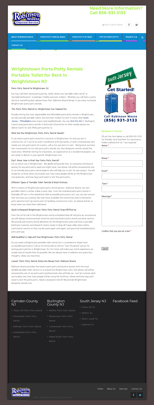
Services (123, 388)
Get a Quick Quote (113, 24)
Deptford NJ (88, 324)
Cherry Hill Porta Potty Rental (27, 310)
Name (105, 145)
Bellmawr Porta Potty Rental (27, 326)
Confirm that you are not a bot (116, 231)
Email (105, 170)
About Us (111, 388)
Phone (105, 158)
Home (100, 388)
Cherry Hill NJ (88, 307)
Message (107, 196)
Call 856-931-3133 (108, 12)
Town (105, 183)
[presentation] (123, 238)
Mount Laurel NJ (90, 318)
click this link (76, 120)
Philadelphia (25, 120)
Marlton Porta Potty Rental (62, 310)
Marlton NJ (87, 312)
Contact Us (136, 388)
